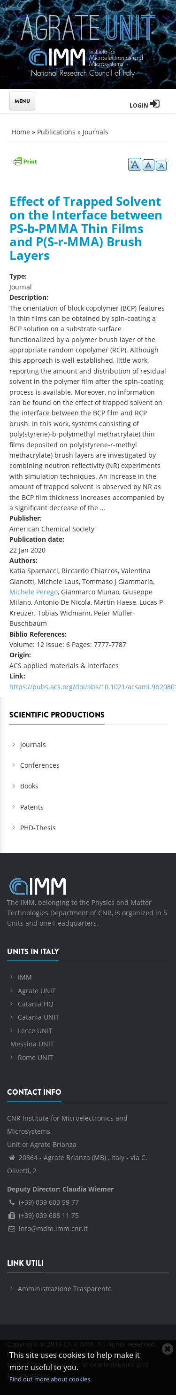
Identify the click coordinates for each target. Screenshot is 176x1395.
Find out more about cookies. (50, 1379)
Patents (32, 807)
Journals (95, 131)
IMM (25, 977)
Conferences (40, 765)
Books (29, 785)
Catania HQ (36, 1003)
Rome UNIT (35, 1057)
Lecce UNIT (35, 1030)
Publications (56, 131)
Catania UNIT (38, 1017)
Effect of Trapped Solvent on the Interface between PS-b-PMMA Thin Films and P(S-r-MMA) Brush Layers (85, 228)
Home (21, 131)
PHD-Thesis (38, 827)
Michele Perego (33, 591)
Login (145, 105)
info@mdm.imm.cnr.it (47, 1228)
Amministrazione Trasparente (65, 1288)
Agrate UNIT (37, 990)
